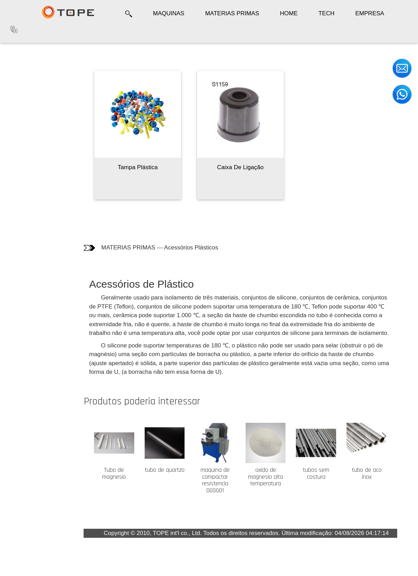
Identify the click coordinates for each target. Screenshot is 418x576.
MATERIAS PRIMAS (232, 13)
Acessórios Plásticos (191, 247)
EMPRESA (369, 13)
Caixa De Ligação (240, 167)
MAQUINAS (169, 13)
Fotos (17, 83)
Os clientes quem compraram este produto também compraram (29, 115)
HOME (289, 13)
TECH (326, 13)
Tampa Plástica (137, 167)
